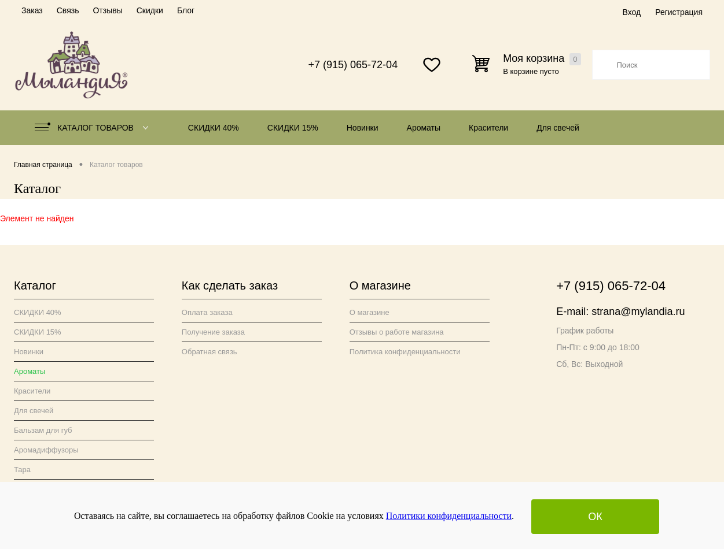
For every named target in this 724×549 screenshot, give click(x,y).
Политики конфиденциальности (449, 516)
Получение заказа (213, 332)
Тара (22, 469)
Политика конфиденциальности (405, 351)
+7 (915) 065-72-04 (353, 65)
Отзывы (107, 10)
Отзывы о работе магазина (397, 332)
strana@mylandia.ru (638, 311)
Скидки (150, 10)
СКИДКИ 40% (213, 127)
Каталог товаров (94, 128)
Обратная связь (209, 351)
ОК (595, 516)
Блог (185, 10)
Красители (488, 127)
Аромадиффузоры (46, 450)
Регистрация (679, 12)
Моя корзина (541, 59)
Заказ (32, 10)
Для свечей (557, 127)
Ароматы (424, 127)
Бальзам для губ (43, 430)
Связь (68, 10)
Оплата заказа (207, 312)
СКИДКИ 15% (292, 127)
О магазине (369, 312)
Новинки (362, 127)
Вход (631, 12)
